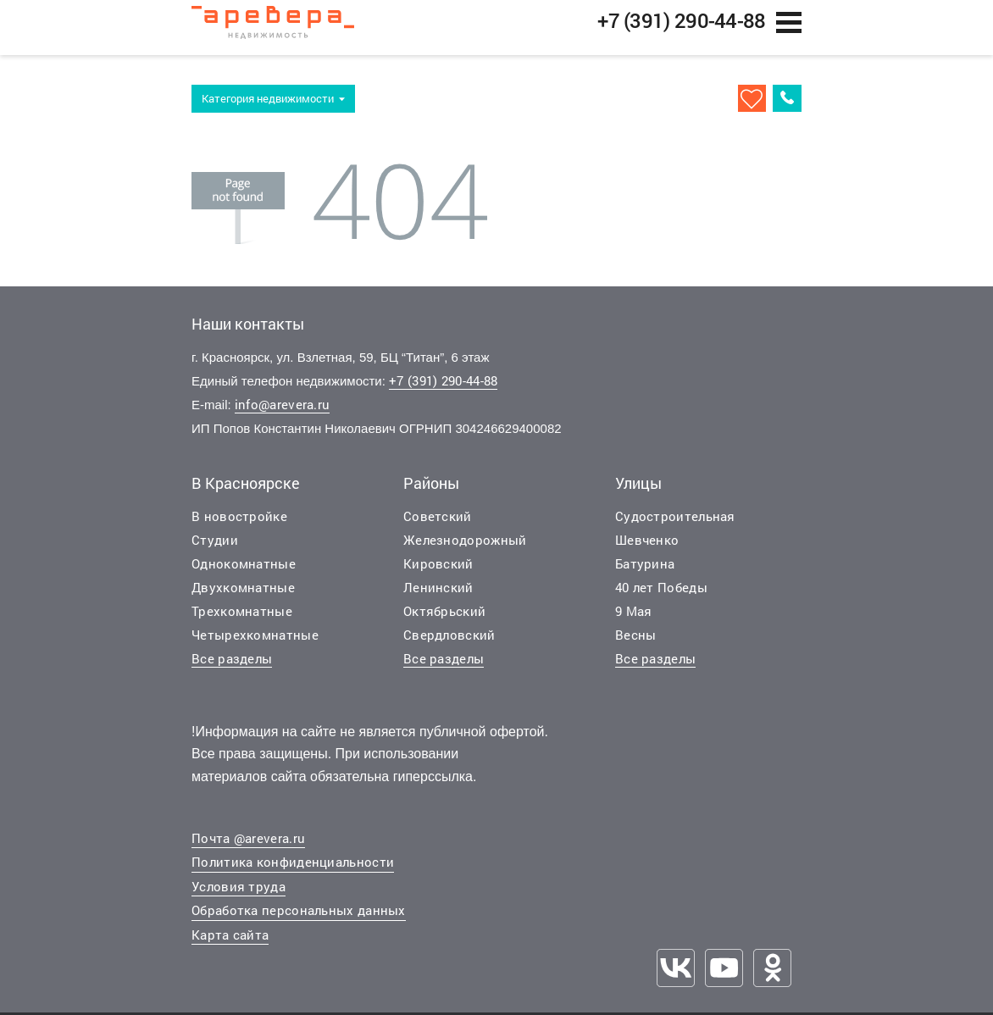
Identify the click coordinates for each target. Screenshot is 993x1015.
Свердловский (449, 643)
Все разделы (231, 666)
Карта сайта (230, 943)
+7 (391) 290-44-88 (443, 389)
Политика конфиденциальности (292, 870)
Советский (437, 524)
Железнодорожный (465, 548)
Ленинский (438, 595)
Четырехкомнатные (255, 643)
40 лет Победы (661, 595)
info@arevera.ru (282, 413)
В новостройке (239, 524)
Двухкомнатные (243, 595)
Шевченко (647, 548)
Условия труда (238, 895)
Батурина (644, 571)
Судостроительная (675, 524)
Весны (636, 643)
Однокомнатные (243, 571)
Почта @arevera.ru (248, 847)
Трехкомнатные (241, 619)
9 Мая (633, 619)
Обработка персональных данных (298, 919)
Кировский (438, 571)
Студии (214, 548)
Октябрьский (444, 619)
